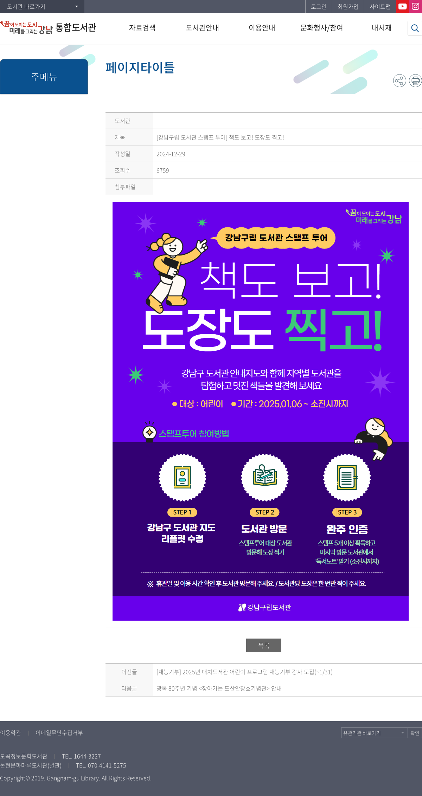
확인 (415, 732)
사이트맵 (380, 6)
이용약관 (10, 732)
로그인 (319, 6)
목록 (263, 645)
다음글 (129, 688)
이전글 (129, 671)
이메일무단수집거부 (59, 732)
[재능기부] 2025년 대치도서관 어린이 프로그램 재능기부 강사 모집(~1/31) (244, 671)
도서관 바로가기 (26, 6)
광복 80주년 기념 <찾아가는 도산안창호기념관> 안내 (219, 688)
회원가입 (348, 6)
